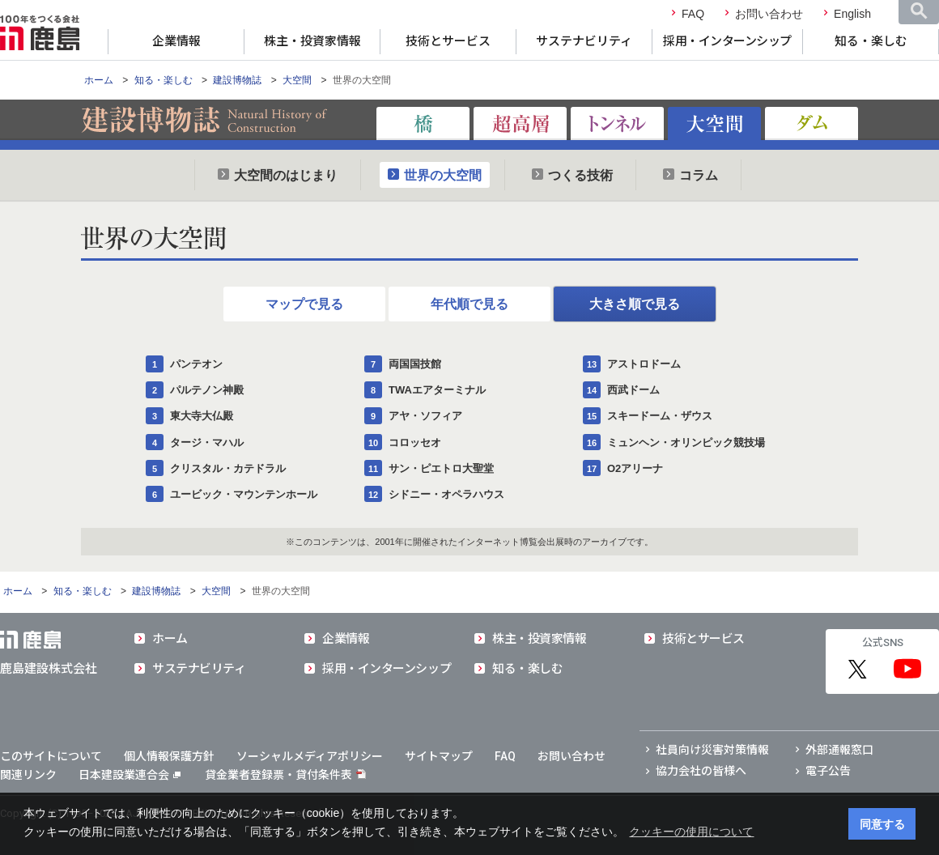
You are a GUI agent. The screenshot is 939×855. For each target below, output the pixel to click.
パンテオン (196, 364)
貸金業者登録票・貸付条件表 (278, 774)
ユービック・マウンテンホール (243, 494)
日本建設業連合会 (130, 774)
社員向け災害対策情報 (712, 749)
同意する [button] (882, 824)
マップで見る (304, 304)
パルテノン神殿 (207, 390)
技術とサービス (448, 41)
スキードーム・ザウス (659, 416)
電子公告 (828, 770)
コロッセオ (415, 442)
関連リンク (28, 774)
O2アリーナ (635, 468)
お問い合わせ (769, 13)
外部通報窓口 (839, 749)
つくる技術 (580, 175)
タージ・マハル (207, 442)
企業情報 (176, 41)
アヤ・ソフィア (425, 416)
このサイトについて (51, 756)
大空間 (297, 80)
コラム (698, 175)
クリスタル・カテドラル (228, 468)
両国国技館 (415, 364)
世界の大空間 (443, 175)
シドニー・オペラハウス (446, 494)
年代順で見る (469, 304)
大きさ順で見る (634, 304)
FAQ (693, 13)
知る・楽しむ (871, 41)
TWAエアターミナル (437, 390)
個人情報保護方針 (169, 756)
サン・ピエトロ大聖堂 (441, 468)
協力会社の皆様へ (701, 770)
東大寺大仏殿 (201, 416)
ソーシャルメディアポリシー (309, 756)
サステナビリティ (584, 41)
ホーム (98, 80)
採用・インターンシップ (727, 41)
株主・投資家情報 (312, 41)
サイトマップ (439, 756)
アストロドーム (644, 364)
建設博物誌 (237, 80)
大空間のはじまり (286, 175)
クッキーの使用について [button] (691, 831)
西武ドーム (633, 390)
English (852, 13)
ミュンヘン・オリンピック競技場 (686, 442)
